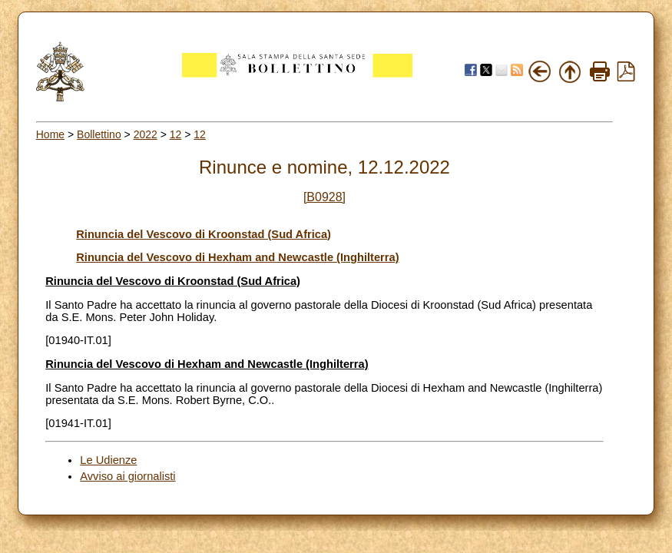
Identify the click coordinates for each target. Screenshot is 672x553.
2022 (145, 134)
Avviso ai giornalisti (127, 476)
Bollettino (99, 134)
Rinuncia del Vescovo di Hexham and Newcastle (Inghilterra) (237, 257)
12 (176, 134)
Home (50, 134)
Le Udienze (108, 460)
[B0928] (324, 197)
